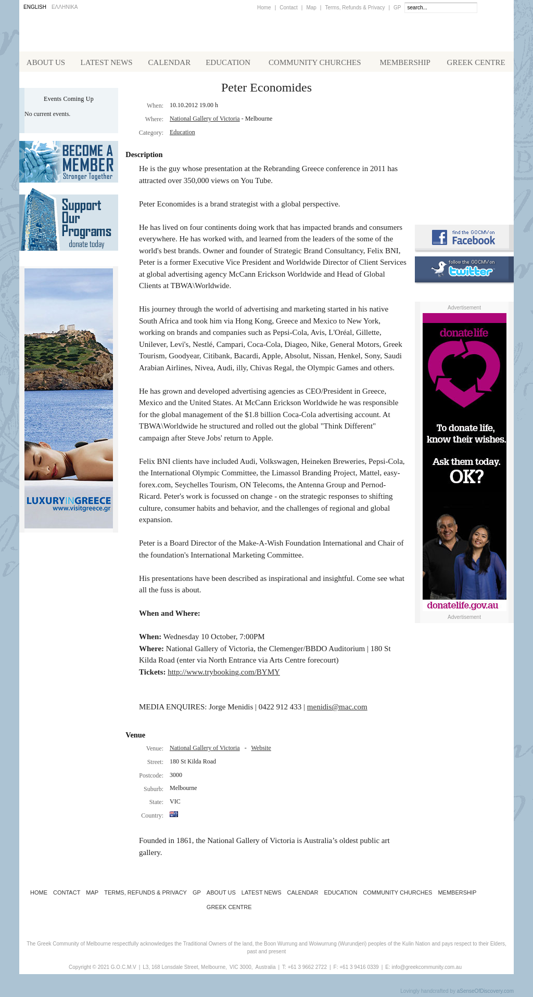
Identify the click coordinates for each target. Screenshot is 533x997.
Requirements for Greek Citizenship (464, 193)
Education (182, 134)
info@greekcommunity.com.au (426, 969)
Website (261, 750)
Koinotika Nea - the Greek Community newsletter (464, 145)
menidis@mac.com (337, 709)
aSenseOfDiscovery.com (485, 993)
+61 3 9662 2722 (307, 969)
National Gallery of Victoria (205, 120)
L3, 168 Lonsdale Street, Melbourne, (185, 969)
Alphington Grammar (464, 101)
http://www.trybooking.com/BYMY (224, 674)
